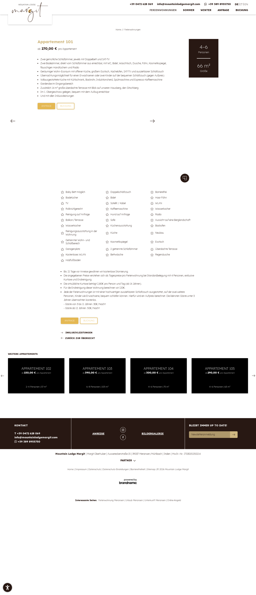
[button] (7, 587)
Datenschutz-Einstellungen (116, 554)
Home (119, 29)
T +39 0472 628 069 (27, 518)
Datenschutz (95, 554)
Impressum (81, 554)
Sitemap (151, 554)
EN (246, 4)
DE (236, 4)
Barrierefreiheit (138, 554)
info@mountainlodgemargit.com (36, 522)
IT (241, 4)
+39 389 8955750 (27, 526)
